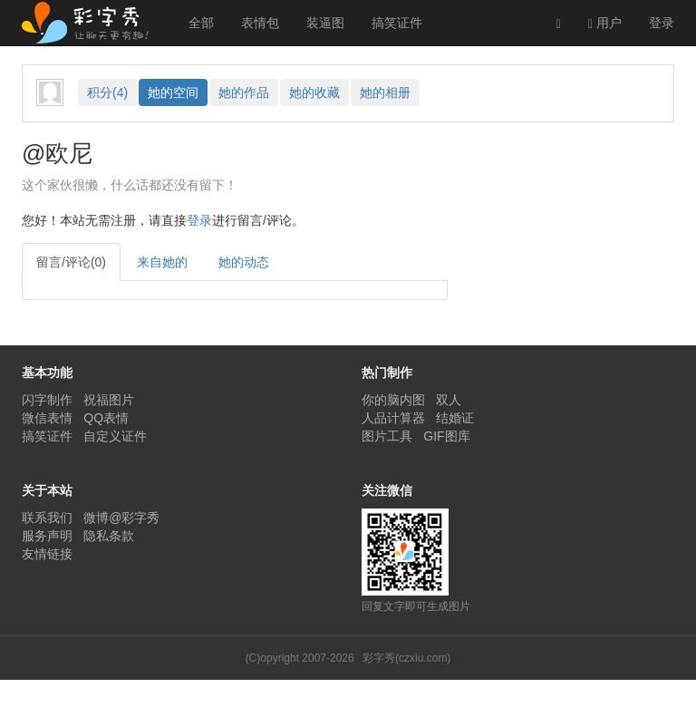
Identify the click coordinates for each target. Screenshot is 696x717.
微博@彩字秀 (121, 517)
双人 (448, 399)
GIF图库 (446, 436)
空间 (173, 92)
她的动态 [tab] (243, 262)
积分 (107, 92)
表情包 (260, 22)
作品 (243, 92)
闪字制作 (47, 399)
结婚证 (455, 418)
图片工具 (387, 436)
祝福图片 (108, 399)
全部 (201, 22)
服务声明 (47, 535)
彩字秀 (91, 22)
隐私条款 (108, 535)
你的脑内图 (393, 399)
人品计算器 (393, 418)
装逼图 (325, 22)
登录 (661, 22)
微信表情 (47, 418)
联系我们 (47, 517)
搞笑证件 (397, 22)
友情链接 (47, 554)
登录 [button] (199, 220)
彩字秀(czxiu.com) (406, 658)
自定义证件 (115, 436)
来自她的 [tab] (162, 262)
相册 (385, 92)
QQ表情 (106, 418)
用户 (605, 23)
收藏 (314, 92)
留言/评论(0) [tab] (71, 262)
